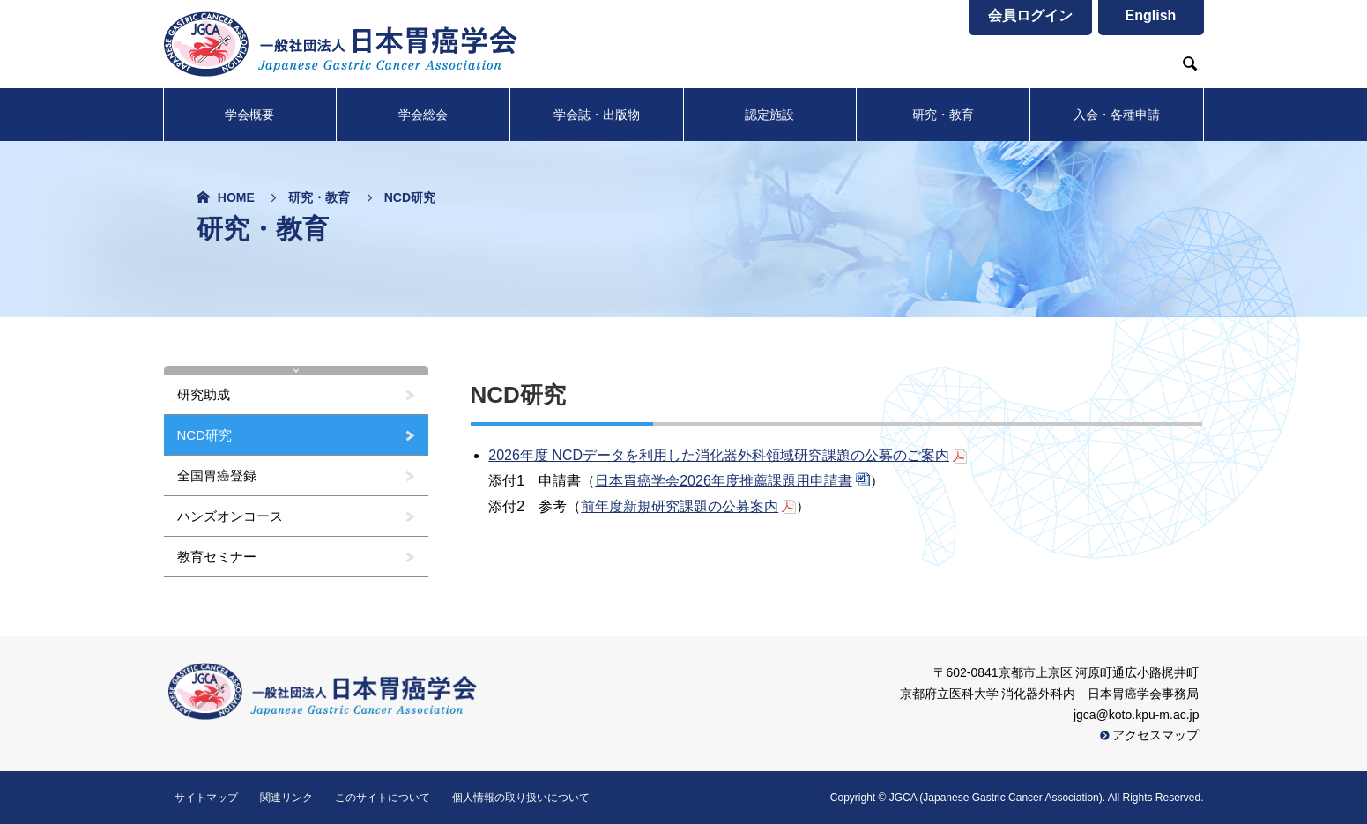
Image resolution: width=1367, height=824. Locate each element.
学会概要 (249, 115)
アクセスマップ (1150, 735)
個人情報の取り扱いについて (521, 797)
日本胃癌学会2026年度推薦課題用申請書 (723, 480)
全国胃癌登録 (216, 475)
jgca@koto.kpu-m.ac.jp (1137, 715)
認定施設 (769, 115)
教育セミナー (216, 556)
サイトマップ (206, 797)
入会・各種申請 (1117, 115)
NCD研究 (205, 434)
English (1151, 15)
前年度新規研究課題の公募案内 (679, 506)
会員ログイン (1030, 15)
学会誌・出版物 (596, 115)
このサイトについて (382, 797)
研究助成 (203, 394)
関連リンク (286, 797)
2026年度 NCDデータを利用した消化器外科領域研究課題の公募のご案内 (718, 455)
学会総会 (423, 115)
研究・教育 (943, 115)
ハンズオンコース (230, 516)
